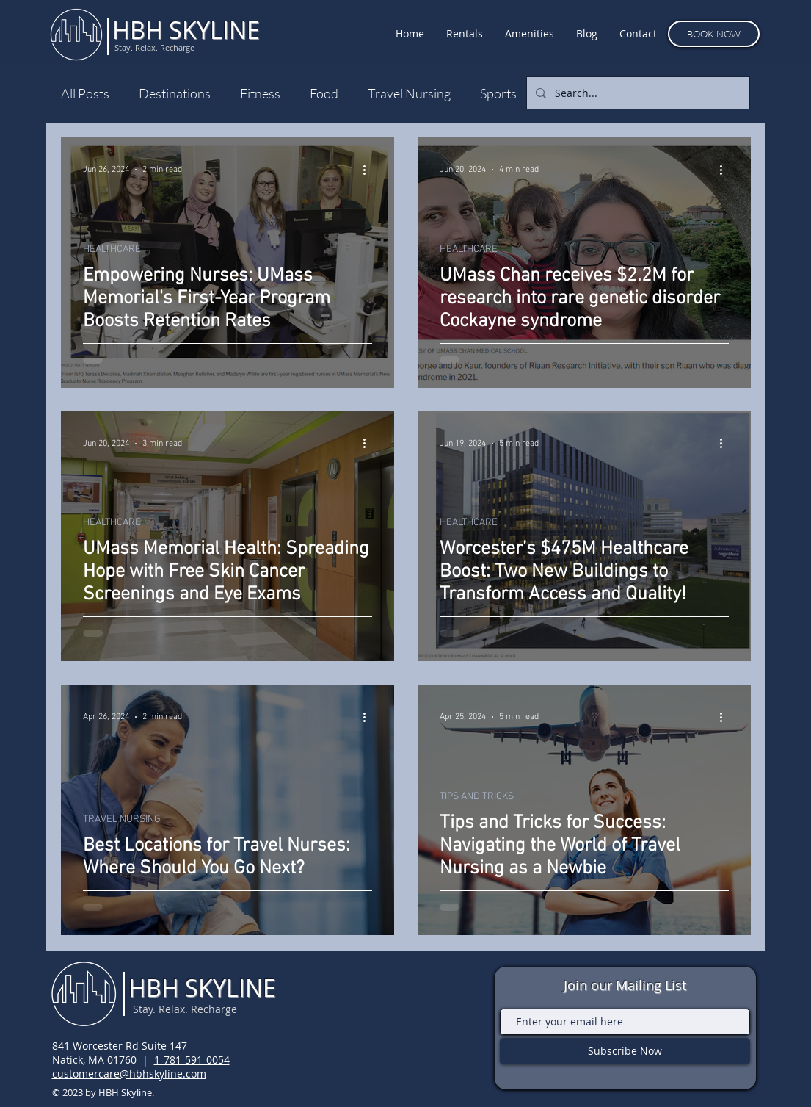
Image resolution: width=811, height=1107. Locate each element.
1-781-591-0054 (192, 1060)
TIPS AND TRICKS (477, 796)
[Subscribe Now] (625, 1051)
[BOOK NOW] (714, 34)
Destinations (175, 93)
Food (324, 93)
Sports (498, 93)
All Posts (85, 93)
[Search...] (637, 93)
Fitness (260, 93)
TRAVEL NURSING (122, 819)
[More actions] (370, 170)
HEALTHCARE (112, 249)
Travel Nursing (409, 93)
